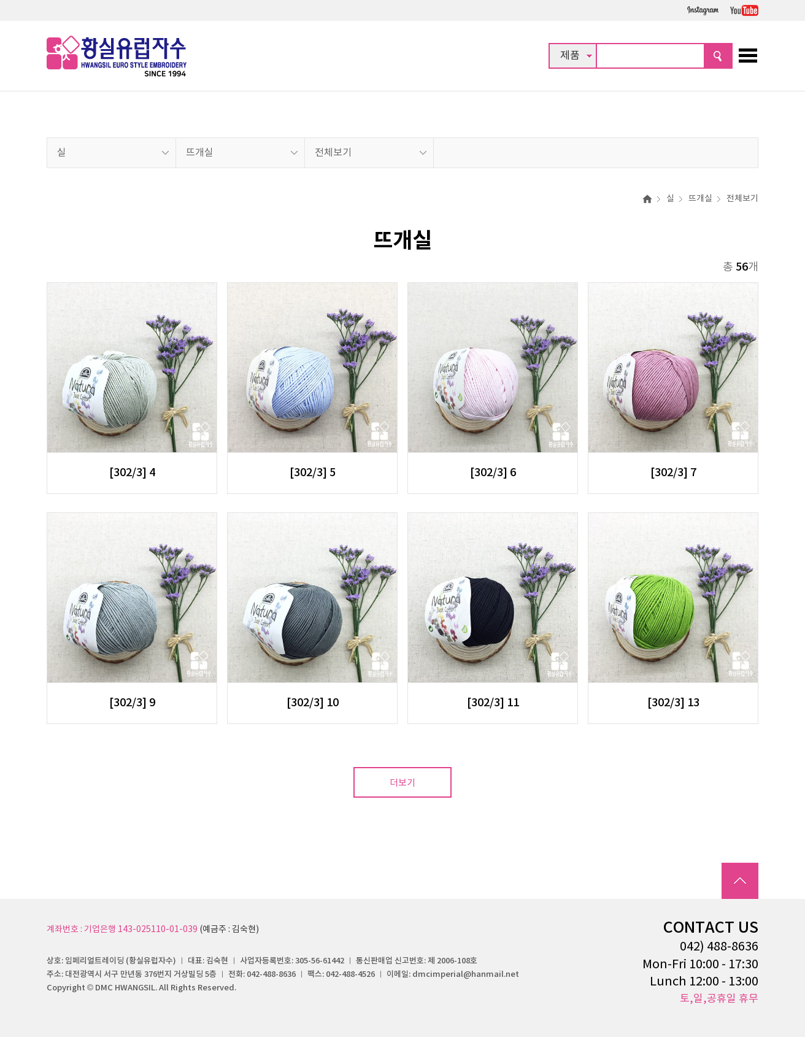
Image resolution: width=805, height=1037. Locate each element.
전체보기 (333, 152)
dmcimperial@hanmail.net (465, 974)
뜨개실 (200, 152)
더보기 (402, 783)
